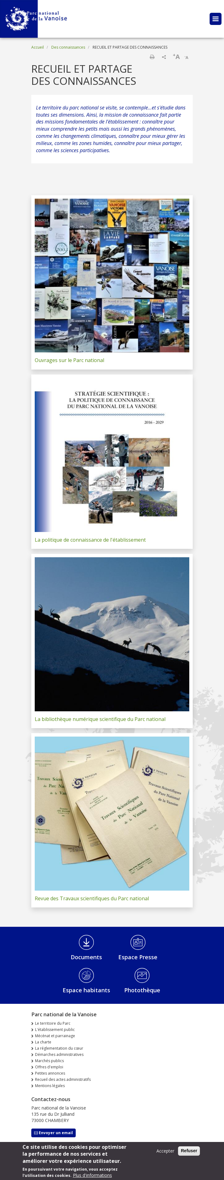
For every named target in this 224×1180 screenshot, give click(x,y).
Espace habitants (86, 990)
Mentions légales (50, 1085)
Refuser (189, 1153)
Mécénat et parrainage (55, 1035)
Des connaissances (68, 47)
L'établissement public (55, 1029)
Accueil (37, 47)
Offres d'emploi (49, 1067)
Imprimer (152, 57)
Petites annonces (50, 1073)
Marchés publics (49, 1060)
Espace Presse (137, 957)
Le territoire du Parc (52, 1023)
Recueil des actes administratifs (63, 1079)
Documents (86, 957)
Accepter (165, 1153)
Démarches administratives (59, 1054)
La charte (43, 1042)
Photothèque (142, 990)
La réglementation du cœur (59, 1048)
